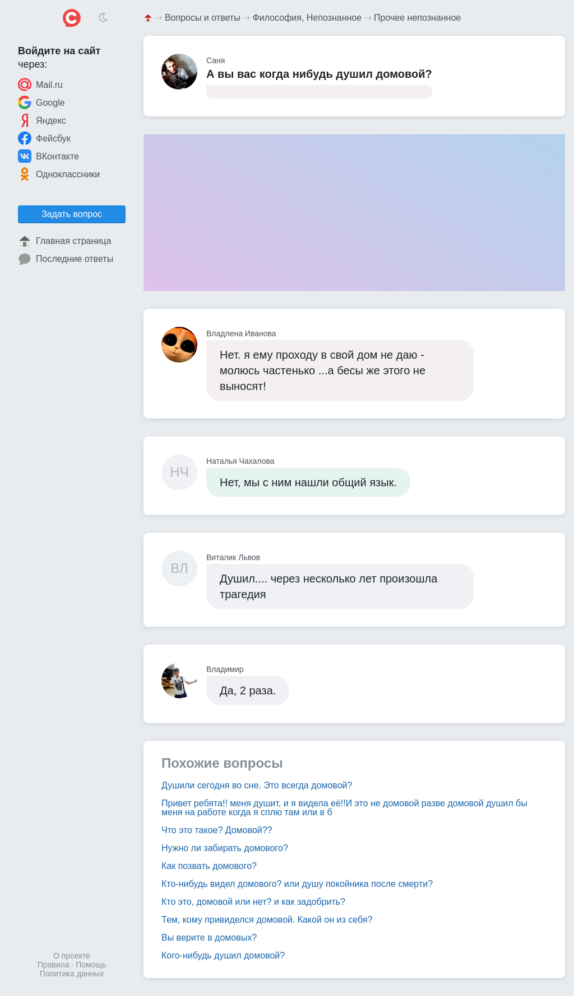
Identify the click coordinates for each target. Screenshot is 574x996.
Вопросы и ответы (202, 17)
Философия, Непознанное (307, 17)
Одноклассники (59, 174)
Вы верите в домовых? (209, 937)
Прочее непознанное (417, 17)
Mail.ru (40, 84)
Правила (54, 964)
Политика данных (72, 973)
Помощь (91, 964)
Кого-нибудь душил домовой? (223, 955)
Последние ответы (65, 259)
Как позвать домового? (209, 866)
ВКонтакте (48, 156)
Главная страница (64, 241)
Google (41, 102)
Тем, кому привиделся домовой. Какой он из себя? (266, 919)
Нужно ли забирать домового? (224, 848)
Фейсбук (44, 138)
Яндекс (42, 120)
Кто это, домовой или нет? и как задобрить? (253, 901)
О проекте (71, 955)
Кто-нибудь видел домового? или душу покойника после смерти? (297, 884)
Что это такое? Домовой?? (216, 830)
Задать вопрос (71, 214)
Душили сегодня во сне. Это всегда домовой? (256, 785)
